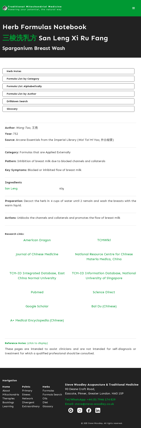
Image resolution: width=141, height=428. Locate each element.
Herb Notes (14, 71)
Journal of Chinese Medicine (37, 254)
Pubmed (37, 292)
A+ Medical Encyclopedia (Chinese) (37, 320)
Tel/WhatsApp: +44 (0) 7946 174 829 (90, 399)
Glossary (12, 108)
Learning (7, 406)
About (6, 390)
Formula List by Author (21, 93)
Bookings (8, 402)
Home (6, 386)
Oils (45, 398)
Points (26, 386)
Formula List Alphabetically (24, 86)
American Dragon (37, 240)
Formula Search (52, 394)
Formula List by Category (23, 78)
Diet (45, 402)
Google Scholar (37, 306)
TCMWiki (104, 240)
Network (27, 398)
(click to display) (26, 343)
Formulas (48, 390)
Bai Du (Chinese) (104, 306)
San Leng (11, 188)
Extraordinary (31, 406)
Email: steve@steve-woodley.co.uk (89, 404)
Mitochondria (10, 394)
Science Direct (104, 292)
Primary (27, 390)
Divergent (28, 402)
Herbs (46, 386)
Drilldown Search (17, 101)
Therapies (8, 398)
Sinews (26, 394)
